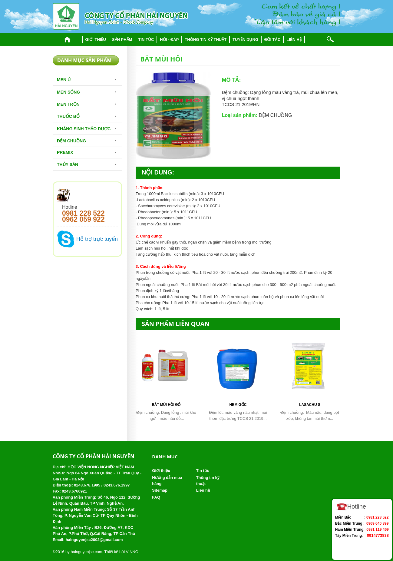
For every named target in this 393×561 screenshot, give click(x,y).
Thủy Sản (67, 164)
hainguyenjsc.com (86, 551)
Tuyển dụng (245, 39)
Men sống (68, 92)
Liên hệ (294, 39)
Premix (65, 152)
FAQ (156, 497)
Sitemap (159, 490)
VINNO (132, 551)
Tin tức (146, 39)
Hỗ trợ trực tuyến (97, 239)
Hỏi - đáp (169, 39)
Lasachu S (309, 405)
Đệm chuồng (71, 140)
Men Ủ (64, 79)
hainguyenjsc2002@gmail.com (94, 539)
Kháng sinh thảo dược (84, 128)
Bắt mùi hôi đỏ (166, 405)
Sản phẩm (122, 39)
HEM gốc (237, 405)
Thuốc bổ (68, 116)
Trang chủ (67, 39)
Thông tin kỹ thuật (205, 39)
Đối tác (272, 39)
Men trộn (68, 104)
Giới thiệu (95, 39)
